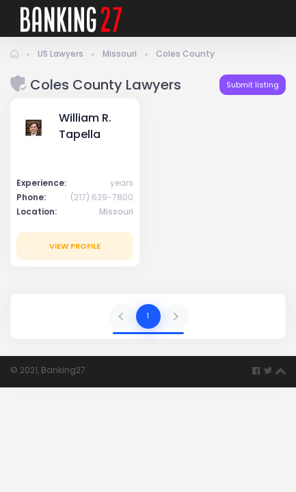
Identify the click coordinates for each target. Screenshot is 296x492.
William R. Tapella (85, 126)
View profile (74, 246)
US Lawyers (60, 53)
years (121, 183)
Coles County (185, 53)
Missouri (120, 53)
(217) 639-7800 (101, 197)
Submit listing (252, 84)
